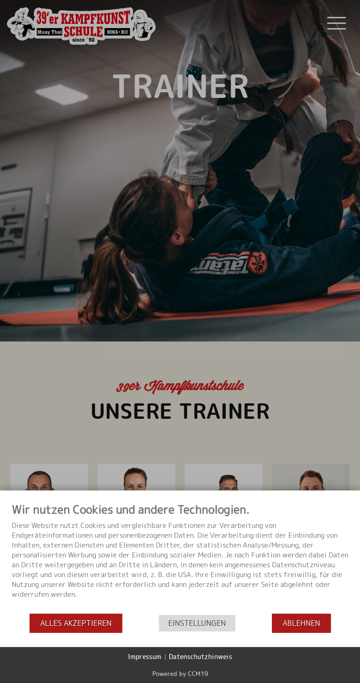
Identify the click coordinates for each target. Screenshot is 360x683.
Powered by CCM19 (180, 673)
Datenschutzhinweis (200, 656)
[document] (180, 558)
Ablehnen (301, 623)
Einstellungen (197, 623)
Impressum (144, 656)
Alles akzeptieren (76, 623)
